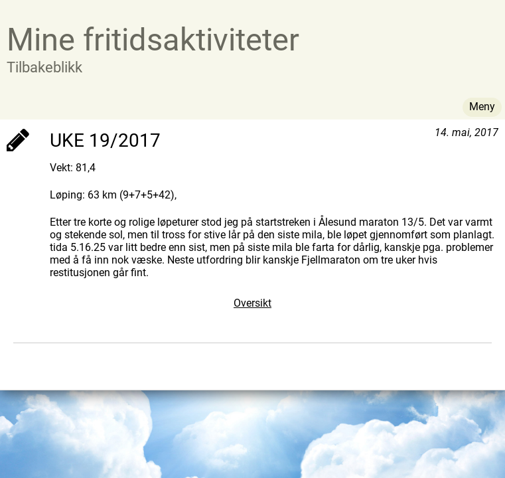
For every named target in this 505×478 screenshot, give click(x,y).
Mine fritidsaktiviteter (153, 39)
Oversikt (252, 303)
